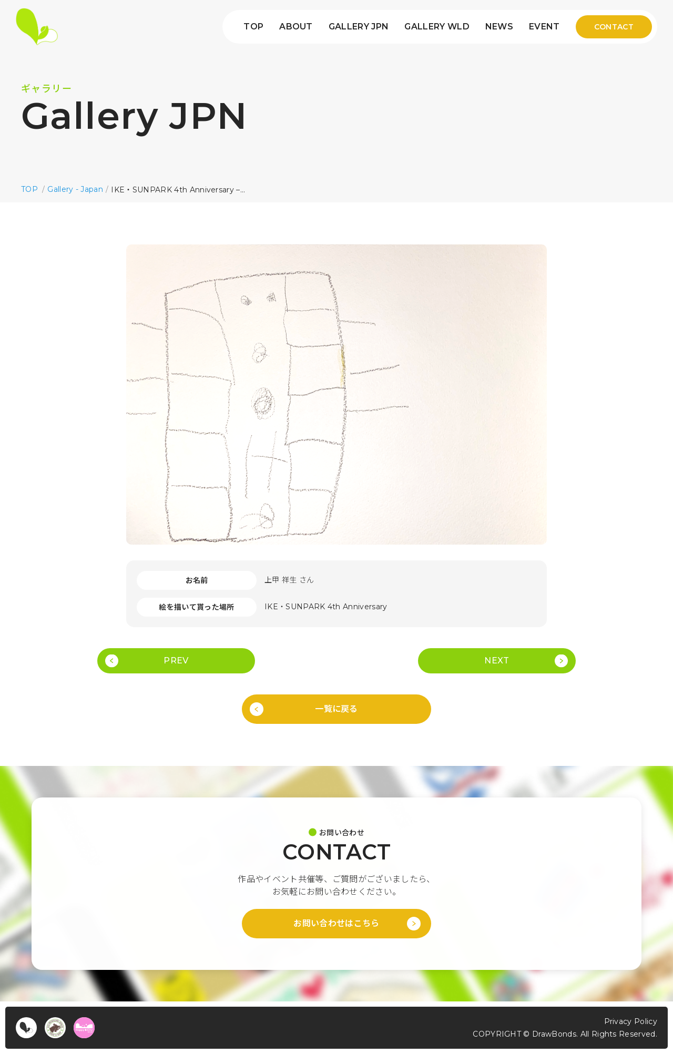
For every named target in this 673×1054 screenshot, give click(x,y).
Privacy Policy (630, 1021)
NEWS (499, 27)
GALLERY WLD (437, 27)
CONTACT (614, 26)
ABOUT (296, 27)
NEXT (496, 661)
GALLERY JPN (359, 27)
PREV (176, 661)
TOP (253, 27)
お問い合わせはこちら (336, 923)
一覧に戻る (336, 709)
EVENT (544, 27)
